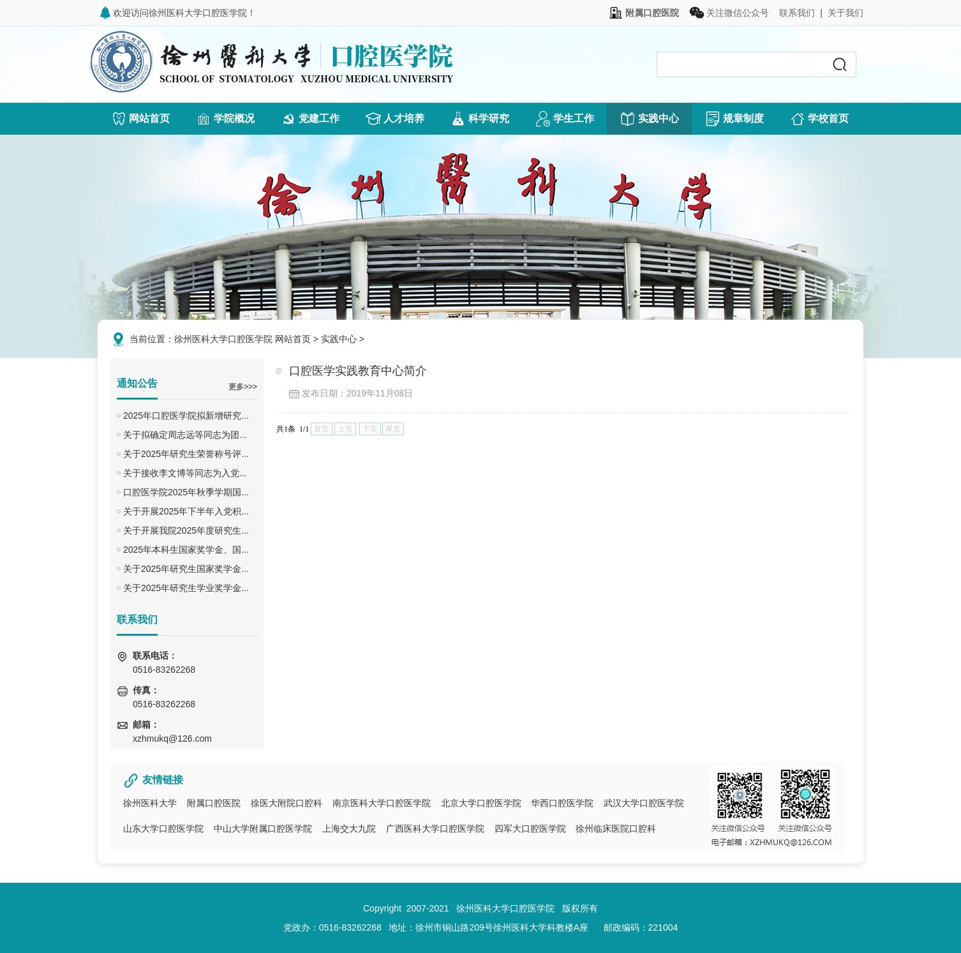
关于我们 (845, 13)
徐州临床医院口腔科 (616, 828)
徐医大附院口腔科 (286, 803)
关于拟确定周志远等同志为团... (185, 435)
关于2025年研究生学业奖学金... (186, 588)
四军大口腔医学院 (530, 828)
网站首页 (293, 339)
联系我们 (797, 13)
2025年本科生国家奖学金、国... (186, 549)
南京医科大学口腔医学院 (381, 803)
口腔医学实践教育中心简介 (358, 370)
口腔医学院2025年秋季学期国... (186, 492)
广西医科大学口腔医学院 (435, 828)
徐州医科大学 (150, 803)
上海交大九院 (349, 828)
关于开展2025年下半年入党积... (186, 511)
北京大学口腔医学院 (481, 803)
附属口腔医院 (214, 803)
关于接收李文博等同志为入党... (185, 473)
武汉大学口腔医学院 (644, 803)
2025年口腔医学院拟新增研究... (186, 415)
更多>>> (242, 386)
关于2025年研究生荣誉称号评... (186, 454)
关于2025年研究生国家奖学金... (186, 569)
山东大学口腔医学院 (163, 828)
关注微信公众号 (729, 13)
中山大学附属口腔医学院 (263, 828)
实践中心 (339, 339)
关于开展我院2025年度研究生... (186, 530)
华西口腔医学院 (562, 803)
